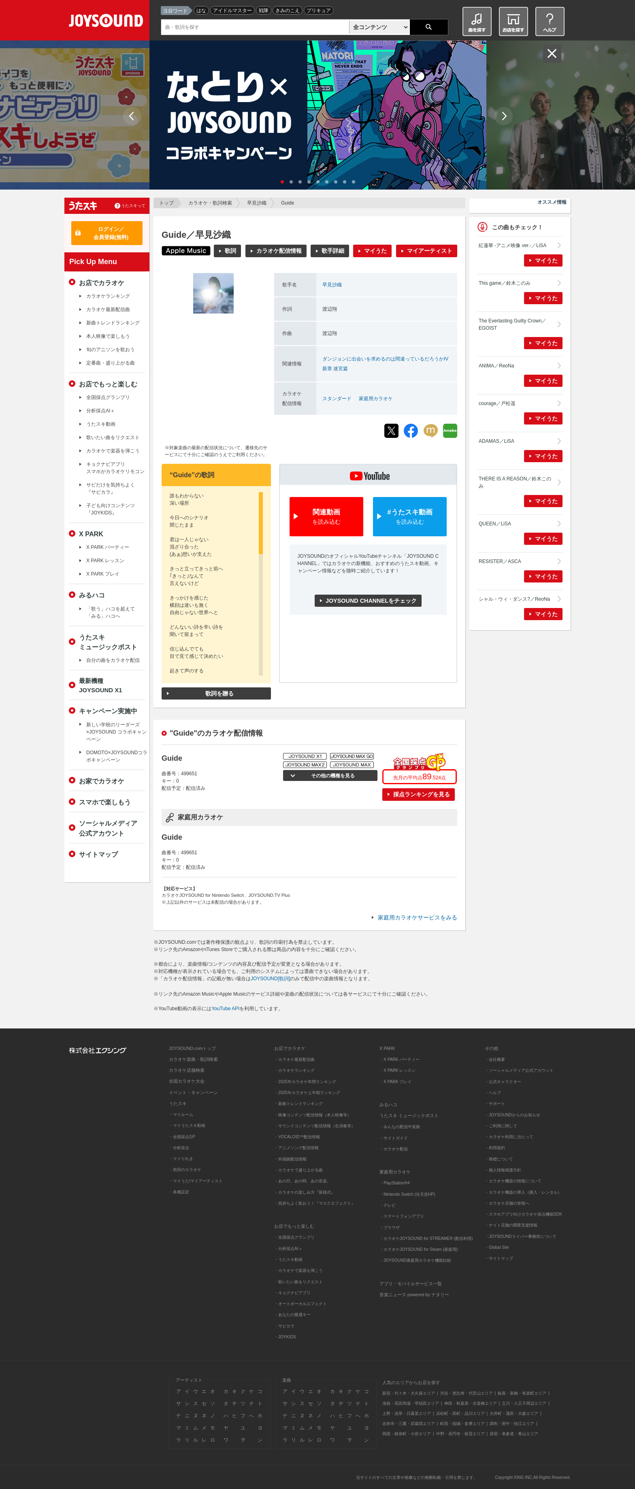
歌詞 (230, 250)
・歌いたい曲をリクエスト (298, 1282)
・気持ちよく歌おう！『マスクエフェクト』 (314, 1203)
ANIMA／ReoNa (496, 366)
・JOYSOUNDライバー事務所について (520, 1236)
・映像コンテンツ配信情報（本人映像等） (312, 1115)
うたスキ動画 (100, 424)
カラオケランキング (108, 296)
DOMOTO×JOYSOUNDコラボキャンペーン (116, 756)
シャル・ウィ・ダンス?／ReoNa (514, 599)
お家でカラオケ (101, 781)
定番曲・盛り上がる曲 (110, 363)
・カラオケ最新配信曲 (294, 1059)
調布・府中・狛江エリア (512, 1423)
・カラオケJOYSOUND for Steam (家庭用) (418, 1249)
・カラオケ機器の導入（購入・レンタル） (523, 1192)
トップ (166, 203)
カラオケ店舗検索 (187, 1070)
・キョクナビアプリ (292, 1293)
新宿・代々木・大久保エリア (408, 1393)
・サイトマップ (499, 1258)
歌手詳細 (333, 250)
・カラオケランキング (294, 1070)
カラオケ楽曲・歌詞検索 (193, 1059)
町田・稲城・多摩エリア (462, 1423)
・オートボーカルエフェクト (300, 1303)
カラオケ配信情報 (279, 250)
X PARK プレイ (102, 574)
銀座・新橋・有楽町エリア (522, 1393)
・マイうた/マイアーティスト (196, 1181)
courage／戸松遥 (497, 403)
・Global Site (497, 1247)
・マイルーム (181, 1114)
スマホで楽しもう (105, 802)
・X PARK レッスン (397, 1070)
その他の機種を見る (332, 776)
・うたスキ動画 (288, 1259)
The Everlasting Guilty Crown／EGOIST (512, 324)
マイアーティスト (429, 250)
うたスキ (178, 1103)
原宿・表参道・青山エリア (514, 1433)
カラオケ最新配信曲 (108, 309)
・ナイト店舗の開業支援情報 (511, 1225)
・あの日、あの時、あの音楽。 (302, 1181)
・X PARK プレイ (395, 1081)
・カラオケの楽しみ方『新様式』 (304, 1192)
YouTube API (225, 1008)
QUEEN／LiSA (495, 524)
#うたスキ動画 (410, 517)
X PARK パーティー (107, 547)
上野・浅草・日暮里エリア (406, 1413)
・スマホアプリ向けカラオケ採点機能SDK (523, 1214)
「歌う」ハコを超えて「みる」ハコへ (110, 612)
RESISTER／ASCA (500, 561)
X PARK (91, 534)
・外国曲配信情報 (290, 1159)
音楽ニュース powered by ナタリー (414, 1294)
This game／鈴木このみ (505, 283)
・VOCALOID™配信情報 (297, 1137)
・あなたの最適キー (292, 1314)
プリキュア (319, 10)
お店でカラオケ (101, 282)
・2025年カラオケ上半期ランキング (307, 1092)
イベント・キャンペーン (193, 1092)
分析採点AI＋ (100, 411)
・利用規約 (495, 1148)
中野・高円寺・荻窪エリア (460, 1433)
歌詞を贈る (219, 693)
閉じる (552, 54)
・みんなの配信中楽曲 (399, 1126)
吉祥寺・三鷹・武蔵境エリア (408, 1423)
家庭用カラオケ (376, 398)
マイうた (375, 250)
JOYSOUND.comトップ (192, 1048)
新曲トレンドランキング (113, 323)
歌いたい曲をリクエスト (113, 437)
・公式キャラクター (503, 1081)
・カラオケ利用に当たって (509, 1137)
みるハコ (92, 595)
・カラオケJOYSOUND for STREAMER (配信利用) (426, 1238)
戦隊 (263, 10)
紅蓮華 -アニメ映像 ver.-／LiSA (512, 245)
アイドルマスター (232, 10)
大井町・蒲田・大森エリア (514, 1413)
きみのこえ (287, 10)
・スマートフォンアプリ (401, 1216)
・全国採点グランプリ (294, 1237)
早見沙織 (256, 203)
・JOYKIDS (285, 1337)
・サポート (495, 1103)
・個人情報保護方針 (503, 1170)
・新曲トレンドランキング (298, 1103)
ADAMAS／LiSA (496, 441)
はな (201, 10)
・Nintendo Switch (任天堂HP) (407, 1194)
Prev (132, 116)
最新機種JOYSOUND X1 (100, 685)
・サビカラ (284, 1326)
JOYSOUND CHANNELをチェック (371, 600)
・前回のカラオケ (185, 1169)
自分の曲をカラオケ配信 (113, 660)
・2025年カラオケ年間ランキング (305, 1081)
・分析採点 (179, 1148)
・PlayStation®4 (394, 1183)
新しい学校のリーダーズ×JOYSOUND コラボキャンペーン (116, 732)
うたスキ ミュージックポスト (409, 1115)
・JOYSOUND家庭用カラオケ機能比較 (415, 1260)
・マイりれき (181, 1158)
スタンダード (337, 398)
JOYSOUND (107, 22)
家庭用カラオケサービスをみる (417, 917)
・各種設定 (179, 1192)
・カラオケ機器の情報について (513, 1181)
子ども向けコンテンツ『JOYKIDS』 (110, 509)
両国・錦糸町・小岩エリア (406, 1433)
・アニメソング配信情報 (296, 1148)
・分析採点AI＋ (288, 1248)
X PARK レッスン (105, 560)
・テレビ (387, 1205)
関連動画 (326, 517)
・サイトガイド (393, 1138)
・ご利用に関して (501, 1126)
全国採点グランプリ (108, 397)
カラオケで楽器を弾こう (113, 451)
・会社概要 (495, 1059)
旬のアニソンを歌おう (110, 349)
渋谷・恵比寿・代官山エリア (466, 1393)
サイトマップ (98, 854)
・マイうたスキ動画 (187, 1125)
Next (503, 116)
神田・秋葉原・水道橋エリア (470, 1403)
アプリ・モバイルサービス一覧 (410, 1283)
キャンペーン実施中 (108, 711)
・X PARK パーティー (399, 1059)
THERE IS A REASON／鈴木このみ (515, 482)
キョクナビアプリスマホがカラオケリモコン (115, 467)
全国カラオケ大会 (187, 1081)
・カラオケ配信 (393, 1149)
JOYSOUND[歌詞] (270, 978)
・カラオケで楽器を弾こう (298, 1270)
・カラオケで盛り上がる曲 (298, 1170)
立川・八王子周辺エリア (524, 1403)
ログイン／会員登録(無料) (111, 233)
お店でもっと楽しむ (108, 384)
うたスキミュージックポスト (108, 642)
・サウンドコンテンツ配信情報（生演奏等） (314, 1126)
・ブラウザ (389, 1227)
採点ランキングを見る (421, 794)
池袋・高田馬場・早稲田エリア (410, 1403)
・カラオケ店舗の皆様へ (507, 1203)
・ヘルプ (493, 1092)
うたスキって (133, 205)
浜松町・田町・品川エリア (460, 1413)
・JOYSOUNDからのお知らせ (512, 1115)
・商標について (499, 1159)
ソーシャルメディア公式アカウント (108, 827)
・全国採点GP (182, 1137)
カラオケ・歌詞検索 (210, 203)
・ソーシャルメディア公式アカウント (519, 1070)
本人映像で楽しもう (108, 336)
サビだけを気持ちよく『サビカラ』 (110, 488)
